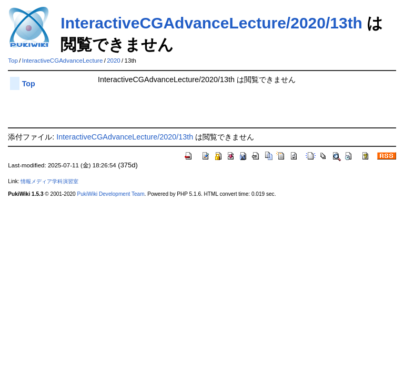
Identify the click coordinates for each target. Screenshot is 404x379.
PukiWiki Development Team (111, 194)
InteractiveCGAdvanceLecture (62, 60)
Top (13, 60)
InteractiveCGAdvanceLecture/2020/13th (211, 23)
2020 (113, 60)
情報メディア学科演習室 (49, 181)
